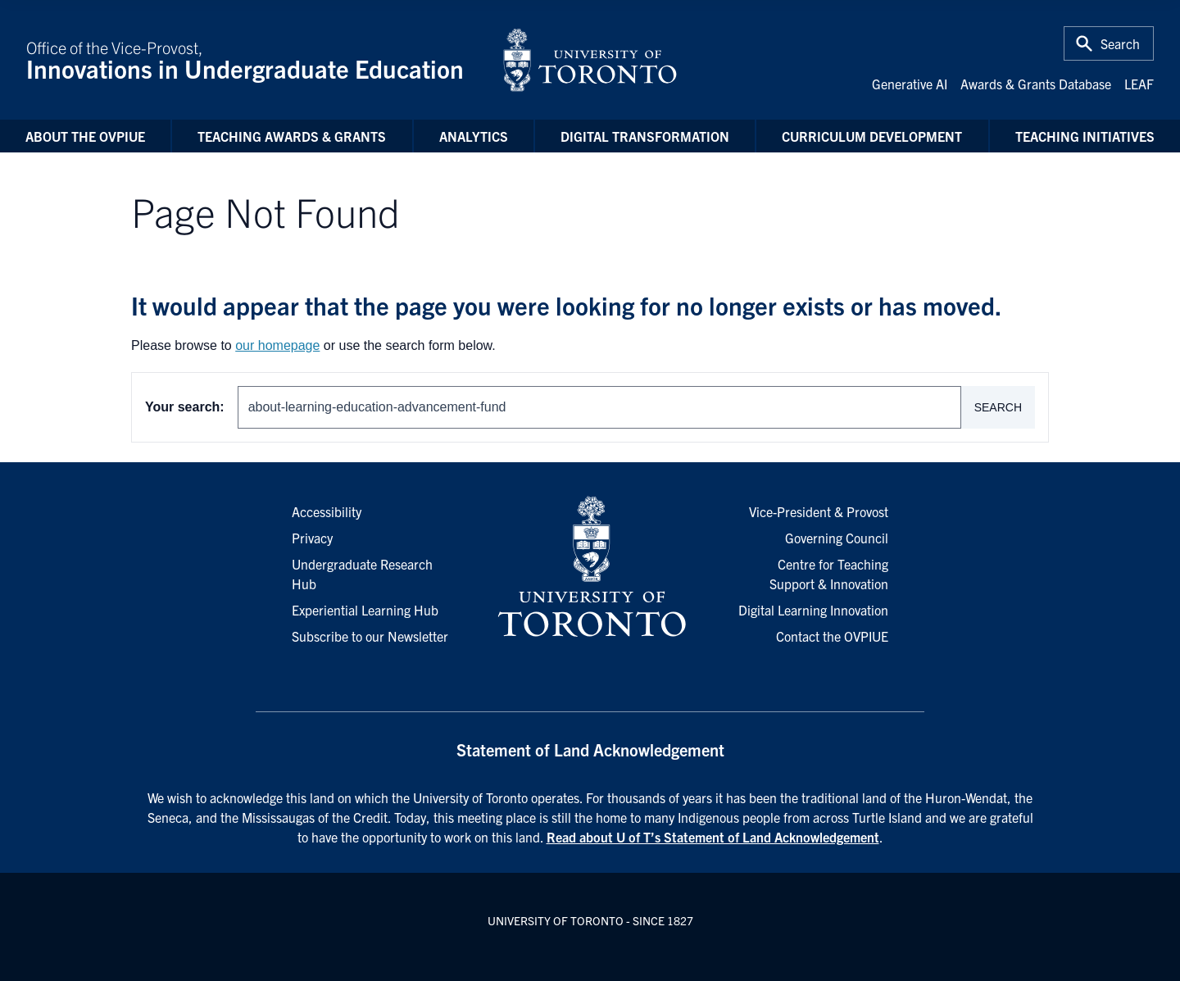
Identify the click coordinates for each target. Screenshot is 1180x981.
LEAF (1139, 83)
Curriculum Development (872, 136)
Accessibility (326, 511)
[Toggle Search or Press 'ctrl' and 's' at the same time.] (1109, 43)
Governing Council (836, 537)
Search (998, 407)
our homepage (277, 345)
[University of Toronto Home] (590, 60)
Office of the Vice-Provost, (254, 59)
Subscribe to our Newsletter (370, 636)
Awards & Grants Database (1035, 83)
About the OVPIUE (85, 136)
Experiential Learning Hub (365, 610)
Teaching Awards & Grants (291, 136)
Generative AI (909, 83)
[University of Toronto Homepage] (590, 567)
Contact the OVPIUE (832, 636)
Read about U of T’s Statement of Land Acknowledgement (713, 837)
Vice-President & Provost (818, 511)
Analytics (473, 136)
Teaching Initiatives (1085, 136)
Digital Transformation (644, 136)
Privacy (312, 537)
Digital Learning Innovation (813, 610)
